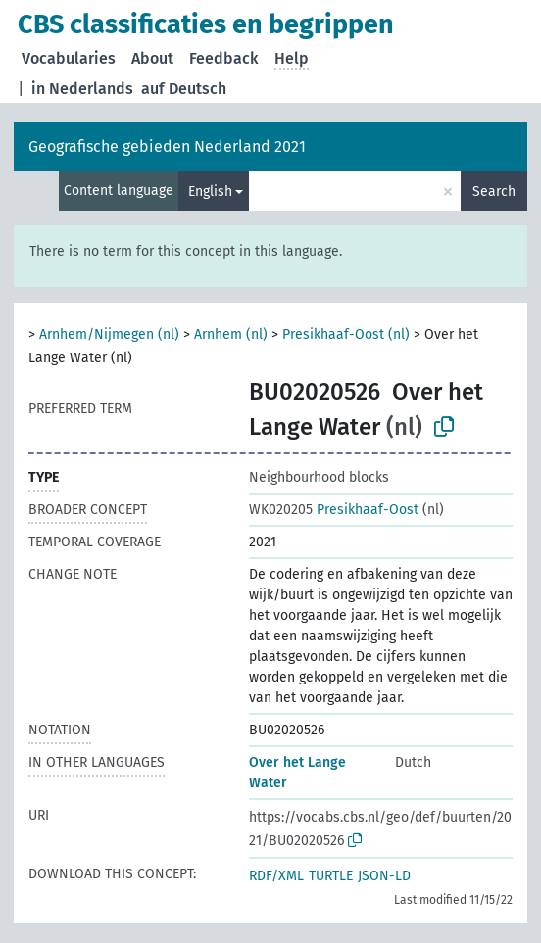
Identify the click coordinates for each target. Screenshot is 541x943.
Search (494, 191)
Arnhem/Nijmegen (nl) (109, 334)
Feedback (224, 58)
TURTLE (331, 876)
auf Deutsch (183, 88)
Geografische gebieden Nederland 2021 (167, 146)
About (152, 58)
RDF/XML (276, 876)
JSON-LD (384, 876)
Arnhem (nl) (231, 334)
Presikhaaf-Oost (333, 509)
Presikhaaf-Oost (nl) (346, 334)
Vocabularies (69, 58)
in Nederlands (82, 88)
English (210, 191)
